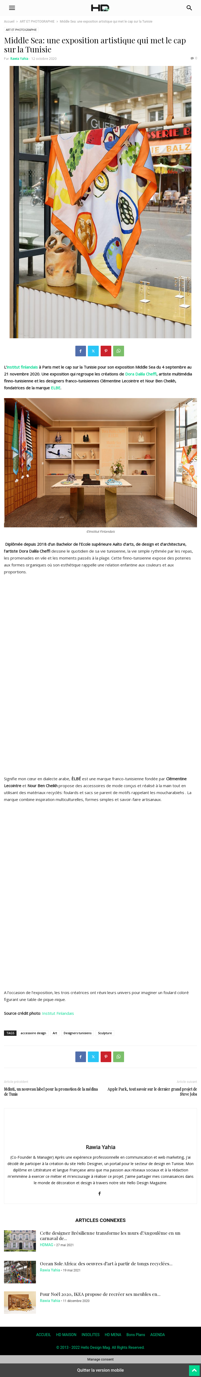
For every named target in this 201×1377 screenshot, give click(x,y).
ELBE (55, 387)
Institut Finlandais (57, 1013)
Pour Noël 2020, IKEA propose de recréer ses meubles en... (100, 1294)
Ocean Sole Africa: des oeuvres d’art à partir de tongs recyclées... (106, 1263)
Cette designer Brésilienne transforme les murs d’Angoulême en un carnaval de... (110, 1235)
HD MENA (113, 1335)
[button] (12, 8)
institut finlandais (22, 367)
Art (55, 1033)
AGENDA (157, 1335)
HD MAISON (66, 1335)
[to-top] (194, 1368)
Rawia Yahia (19, 58)
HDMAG (46, 1245)
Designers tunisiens (77, 1033)
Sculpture (105, 1033)
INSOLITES (90, 1335)
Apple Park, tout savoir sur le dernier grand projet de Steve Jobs (152, 1092)
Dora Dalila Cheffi (141, 374)
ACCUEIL (43, 1335)
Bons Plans (135, 1335)
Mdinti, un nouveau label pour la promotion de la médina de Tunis (51, 1092)
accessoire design (33, 1033)
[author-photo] (100, 1139)
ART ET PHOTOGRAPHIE (37, 21)
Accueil (9, 21)
